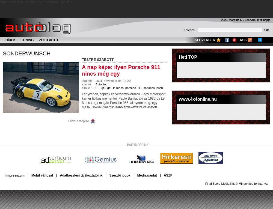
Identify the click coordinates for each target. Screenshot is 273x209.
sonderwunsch (27, 53)
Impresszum (15, 175)
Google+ (234, 40)
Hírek (10, 40)
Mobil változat (42, 175)
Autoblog (101, 84)
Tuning (27, 40)
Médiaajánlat (147, 175)
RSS (243, 40)
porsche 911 (133, 87)
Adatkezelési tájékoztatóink (81, 175)
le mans (118, 87)
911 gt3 (101, 87)
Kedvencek (205, 40)
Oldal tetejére (78, 121)
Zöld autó (48, 40)
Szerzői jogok (119, 175)
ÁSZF (168, 175)
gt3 (109, 87)
